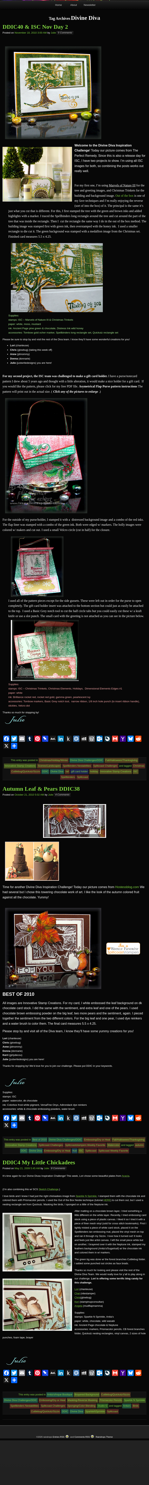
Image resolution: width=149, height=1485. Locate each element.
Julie (53, 77)
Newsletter (89, 49)
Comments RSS (82, 1481)
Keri (76, 1346)
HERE (106, 1244)
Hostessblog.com (127, 931)
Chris (77, 1342)
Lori (76, 1333)
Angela (78, 1350)
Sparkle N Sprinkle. (86, 1240)
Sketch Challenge (48, 1233)
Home (58, 49)
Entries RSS (58, 1481)
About (73, 49)
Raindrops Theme (104, 1481)
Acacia (125, 1220)
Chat (77, 1338)
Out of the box (124, 240)
